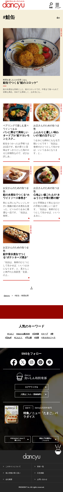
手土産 (28, 338)
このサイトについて (13, 466)
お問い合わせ (42, 479)
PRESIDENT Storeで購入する (17, 439)
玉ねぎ (8, 338)
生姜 (36, 338)
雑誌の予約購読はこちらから (45, 439)
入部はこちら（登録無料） (31, 394)
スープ (44, 334)
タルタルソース (48, 338)
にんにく (18, 338)
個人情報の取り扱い (13, 473)
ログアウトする (31, 387)
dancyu (7, 296)
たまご (10, 334)
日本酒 (35, 334)
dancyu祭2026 (23, 334)
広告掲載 (40, 473)
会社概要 (9, 479)
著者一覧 (40, 466)
